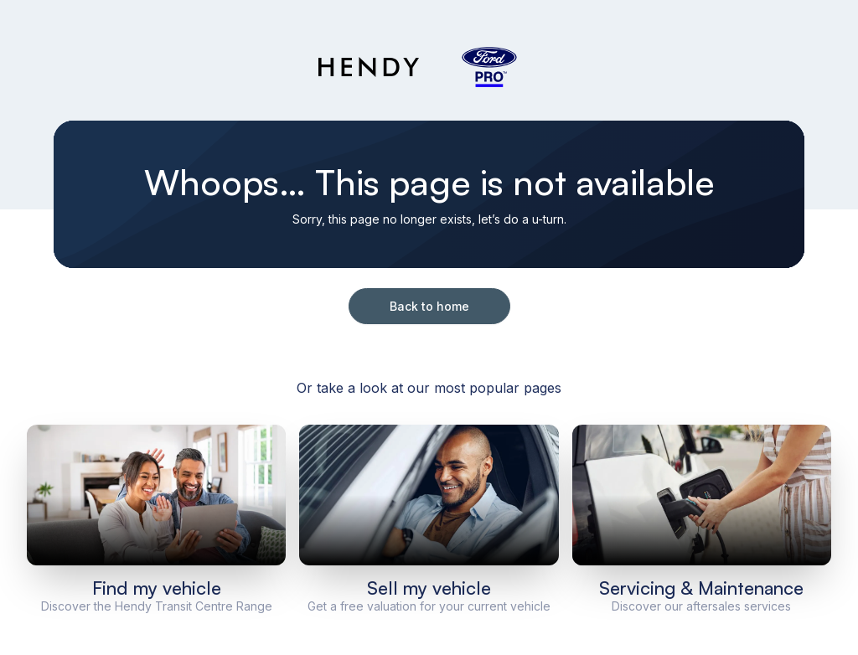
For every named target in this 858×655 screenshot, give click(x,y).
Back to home (429, 306)
